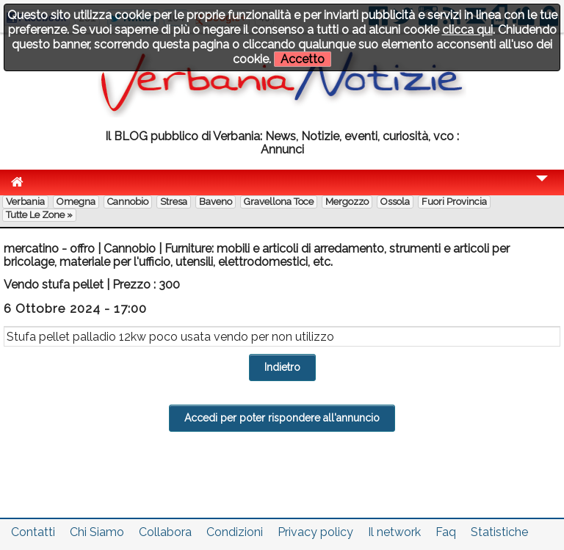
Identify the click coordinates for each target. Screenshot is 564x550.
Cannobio (127, 201)
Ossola (395, 201)
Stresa (173, 201)
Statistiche (499, 532)
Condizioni (234, 532)
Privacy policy (315, 532)
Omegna (76, 201)
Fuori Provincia (454, 201)
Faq (445, 532)
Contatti (33, 532)
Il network (394, 532)
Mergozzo (347, 201)
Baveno (215, 201)
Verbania (25, 201)
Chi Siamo (97, 532)
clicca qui (467, 30)
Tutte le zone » (39, 214)
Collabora (165, 532)
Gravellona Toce (279, 201)
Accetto (303, 59)
